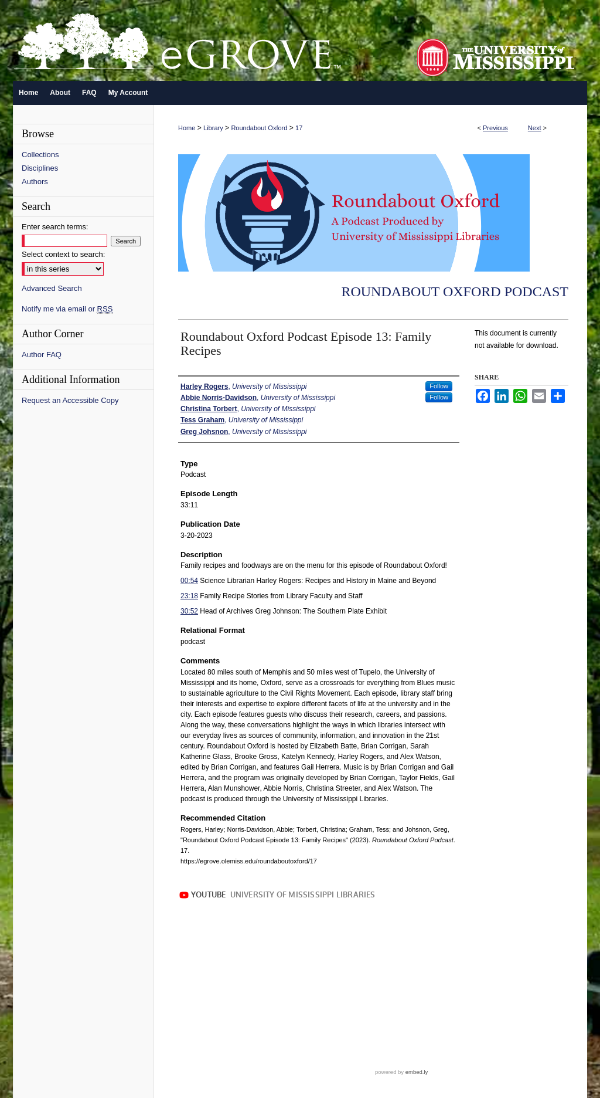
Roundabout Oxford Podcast (454, 291)
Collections (40, 154)
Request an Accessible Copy (70, 400)
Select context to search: (63, 254)
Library (213, 127)
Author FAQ (42, 354)
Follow (438, 385)
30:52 (189, 611)
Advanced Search (52, 288)
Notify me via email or (67, 308)
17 (298, 127)
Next (534, 127)
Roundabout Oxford (259, 127)
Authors (35, 181)
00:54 (189, 581)
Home (186, 127)
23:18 (189, 596)
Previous (495, 127)
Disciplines (40, 168)
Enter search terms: (55, 226)
